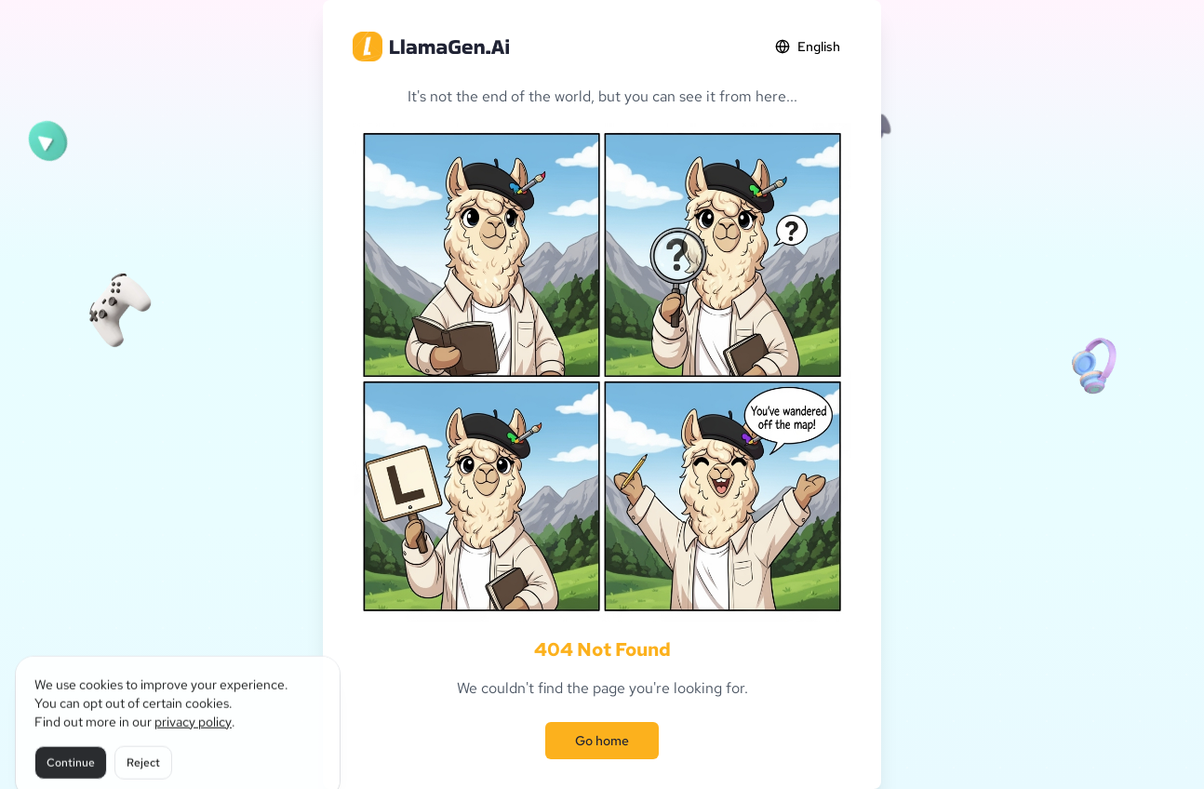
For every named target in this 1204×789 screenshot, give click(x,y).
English (807, 46)
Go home (602, 740)
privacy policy (193, 737)
